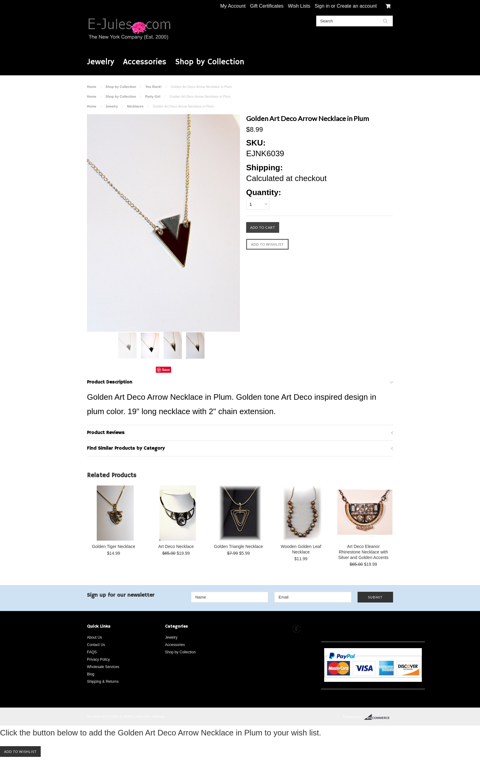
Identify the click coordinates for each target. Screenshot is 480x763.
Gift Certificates (266, 6)
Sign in (322, 6)
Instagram (308, 629)
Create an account (357, 6)
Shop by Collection (209, 62)
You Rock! (153, 87)
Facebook (296, 629)
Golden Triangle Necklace (238, 546)
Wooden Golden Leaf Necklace (301, 549)
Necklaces (135, 106)
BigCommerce (378, 717)
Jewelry (100, 62)
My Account (233, 6)
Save (166, 370)
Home (91, 87)
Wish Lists (299, 6)
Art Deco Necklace (176, 546)
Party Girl (152, 96)
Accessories (144, 62)
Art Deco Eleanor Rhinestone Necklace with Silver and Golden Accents (363, 552)
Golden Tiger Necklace (113, 546)
